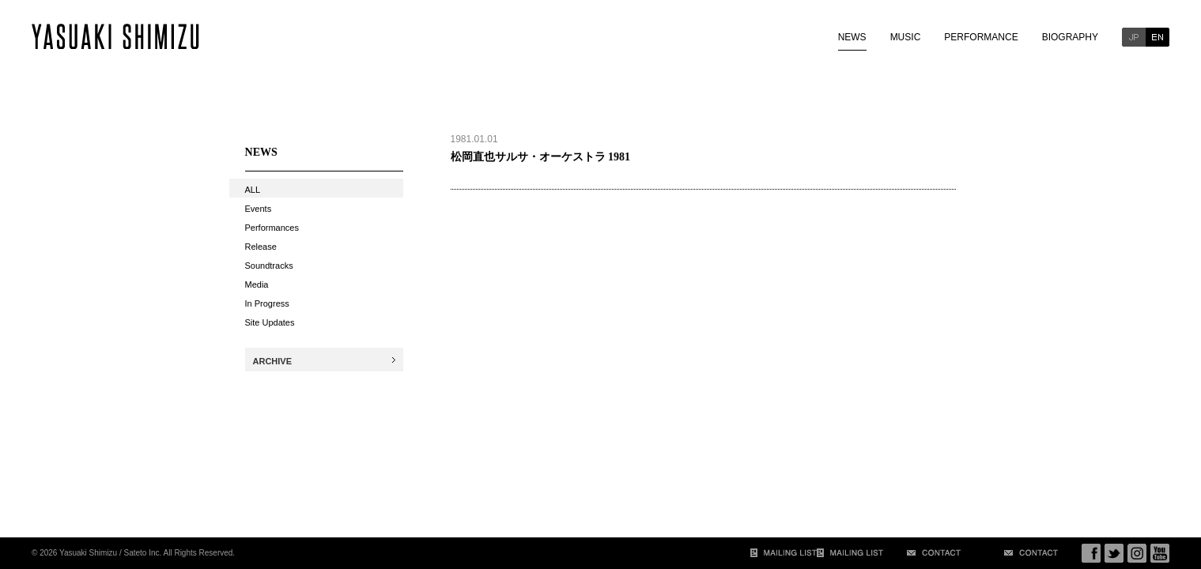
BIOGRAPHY (1070, 37)
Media (257, 284)
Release (261, 246)
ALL (253, 189)
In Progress (267, 303)
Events (258, 208)
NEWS (852, 37)
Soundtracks (269, 265)
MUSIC (905, 37)
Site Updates (270, 322)
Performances (272, 227)
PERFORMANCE (981, 37)
